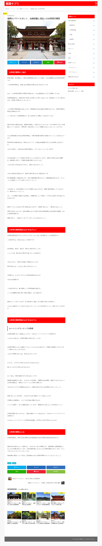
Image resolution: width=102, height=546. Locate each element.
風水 (69, 54)
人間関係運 (72, 28)
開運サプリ (12, 3)
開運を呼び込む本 (73, 71)
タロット (70, 45)
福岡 (15, 463)
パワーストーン (72, 62)
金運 (70, 33)
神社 (10, 463)
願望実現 (71, 24)
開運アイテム (71, 58)
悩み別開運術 (71, 20)
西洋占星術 (71, 41)
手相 (69, 50)
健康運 (71, 37)
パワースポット (72, 66)
